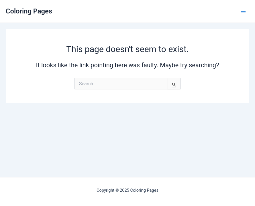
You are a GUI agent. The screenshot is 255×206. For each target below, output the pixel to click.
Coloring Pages (29, 11)
